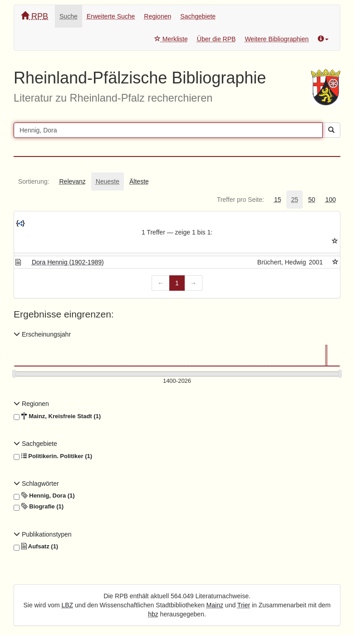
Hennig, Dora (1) (44, 496)
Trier (243, 605)
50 (311, 199)
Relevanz (72, 181)
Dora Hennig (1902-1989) (68, 262)
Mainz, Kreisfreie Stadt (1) (57, 416)
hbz (153, 614)
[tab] (34, 181)
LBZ (68, 605)
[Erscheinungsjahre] (177, 381)
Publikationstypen (43, 534)
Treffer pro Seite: (240, 199)
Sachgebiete (198, 16)
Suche (68, 16)
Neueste (107, 181)
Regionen (157, 16)
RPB (34, 16)
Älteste (139, 181)
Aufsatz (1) (36, 546)
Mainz (214, 605)
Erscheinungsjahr (42, 334)
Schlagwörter (36, 483)
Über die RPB (216, 39)
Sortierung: (33, 181)
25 (294, 199)
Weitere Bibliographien (277, 39)
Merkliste (171, 39)
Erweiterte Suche (111, 16)
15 (277, 199)
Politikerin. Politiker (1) (53, 456)
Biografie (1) (39, 507)
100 (330, 199)
